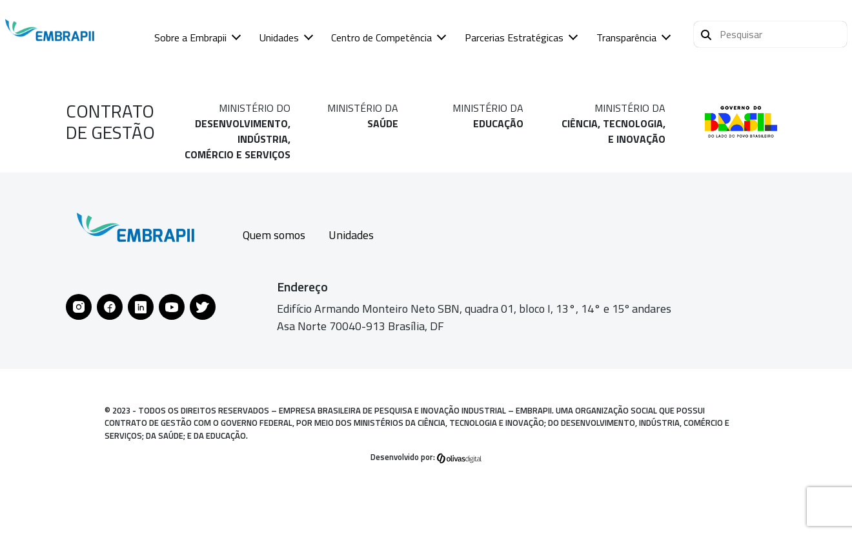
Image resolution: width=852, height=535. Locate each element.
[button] (770, 34)
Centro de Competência (381, 37)
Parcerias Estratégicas (514, 37)
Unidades (279, 37)
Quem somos (274, 235)
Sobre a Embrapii (190, 37)
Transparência (626, 37)
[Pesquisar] (706, 33)
